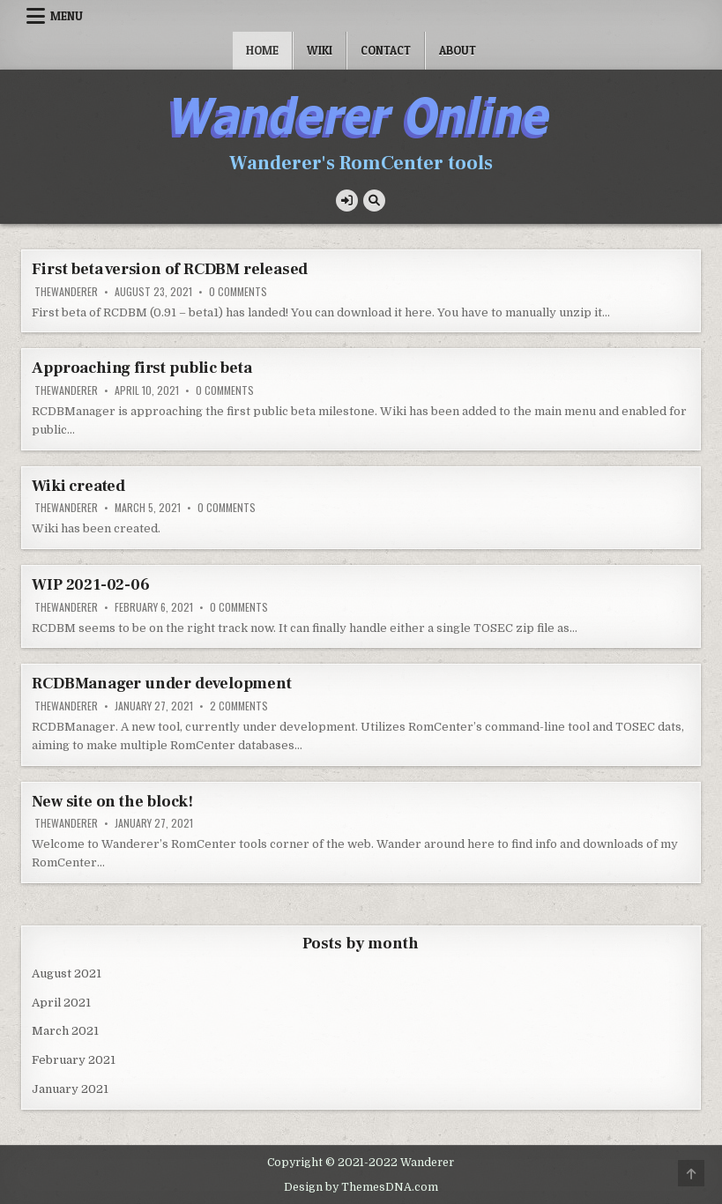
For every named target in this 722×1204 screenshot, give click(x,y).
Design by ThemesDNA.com (361, 1187)
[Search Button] (374, 201)
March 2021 (65, 1030)
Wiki (319, 50)
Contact (386, 50)
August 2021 (66, 973)
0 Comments (238, 291)
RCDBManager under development (161, 683)
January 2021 (70, 1089)
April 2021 (61, 1002)
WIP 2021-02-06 (90, 585)
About (457, 50)
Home (262, 50)
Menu (66, 16)
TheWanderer (66, 291)
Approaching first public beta (141, 368)
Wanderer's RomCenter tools (361, 163)
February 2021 (73, 1060)
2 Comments (239, 706)
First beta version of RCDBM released (170, 269)
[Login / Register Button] (347, 201)
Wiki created (78, 486)
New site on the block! (112, 802)
